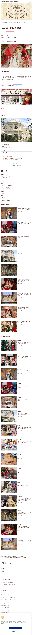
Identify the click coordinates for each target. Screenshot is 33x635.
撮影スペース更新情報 (6, 200)
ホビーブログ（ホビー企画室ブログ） (8, 599)
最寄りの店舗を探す (16, 165)
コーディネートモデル (6, 176)
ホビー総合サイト (4, 590)
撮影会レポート (5, 199)
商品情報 (3, 174)
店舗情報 (12, 31)
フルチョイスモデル (6, 179)
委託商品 (3, 182)
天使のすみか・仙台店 (5, 607)
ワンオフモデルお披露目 (7, 185)
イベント (3, 183)
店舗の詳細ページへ (16, 163)
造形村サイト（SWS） (5, 594)
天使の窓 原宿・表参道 (5, 612)
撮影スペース (3, 195)
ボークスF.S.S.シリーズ (5, 592)
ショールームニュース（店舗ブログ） (8, 597)
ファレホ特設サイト (4, 595)
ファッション (4, 180)
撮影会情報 (4, 197)
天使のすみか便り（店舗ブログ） (7, 582)
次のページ (30, 108)
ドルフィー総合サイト (5, 581)
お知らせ (8, 31)
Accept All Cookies (15, 628)
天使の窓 (10, 22)
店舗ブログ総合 (4, 22)
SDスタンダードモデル (6, 177)
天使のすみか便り (10, 1)
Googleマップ (5, 150)
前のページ (3, 108)
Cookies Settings (15, 631)
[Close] (29, 614)
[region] (15, 624)
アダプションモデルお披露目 (8, 190)
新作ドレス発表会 (5, 187)
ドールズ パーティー (6, 188)
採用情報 (2, 571)
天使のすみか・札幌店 (5, 605)
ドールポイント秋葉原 (5, 610)
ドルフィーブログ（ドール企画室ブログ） (9, 584)
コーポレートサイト (4, 569)
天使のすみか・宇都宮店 (5, 609)
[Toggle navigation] (30, 2)
